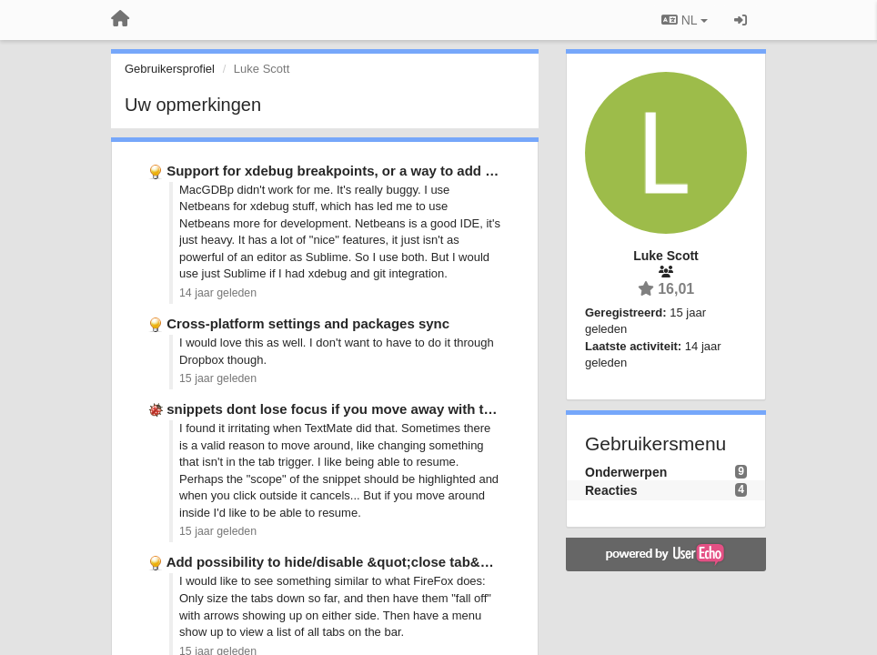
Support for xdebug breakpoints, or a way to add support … (359, 170)
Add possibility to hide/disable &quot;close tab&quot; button (363, 561)
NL (684, 20)
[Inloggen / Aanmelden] (740, 20)
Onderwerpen (626, 472)
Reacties (611, 490)
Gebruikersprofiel (170, 69)
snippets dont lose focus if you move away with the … (341, 409)
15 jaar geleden (218, 378)
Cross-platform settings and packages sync (307, 323)
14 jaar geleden (218, 293)
